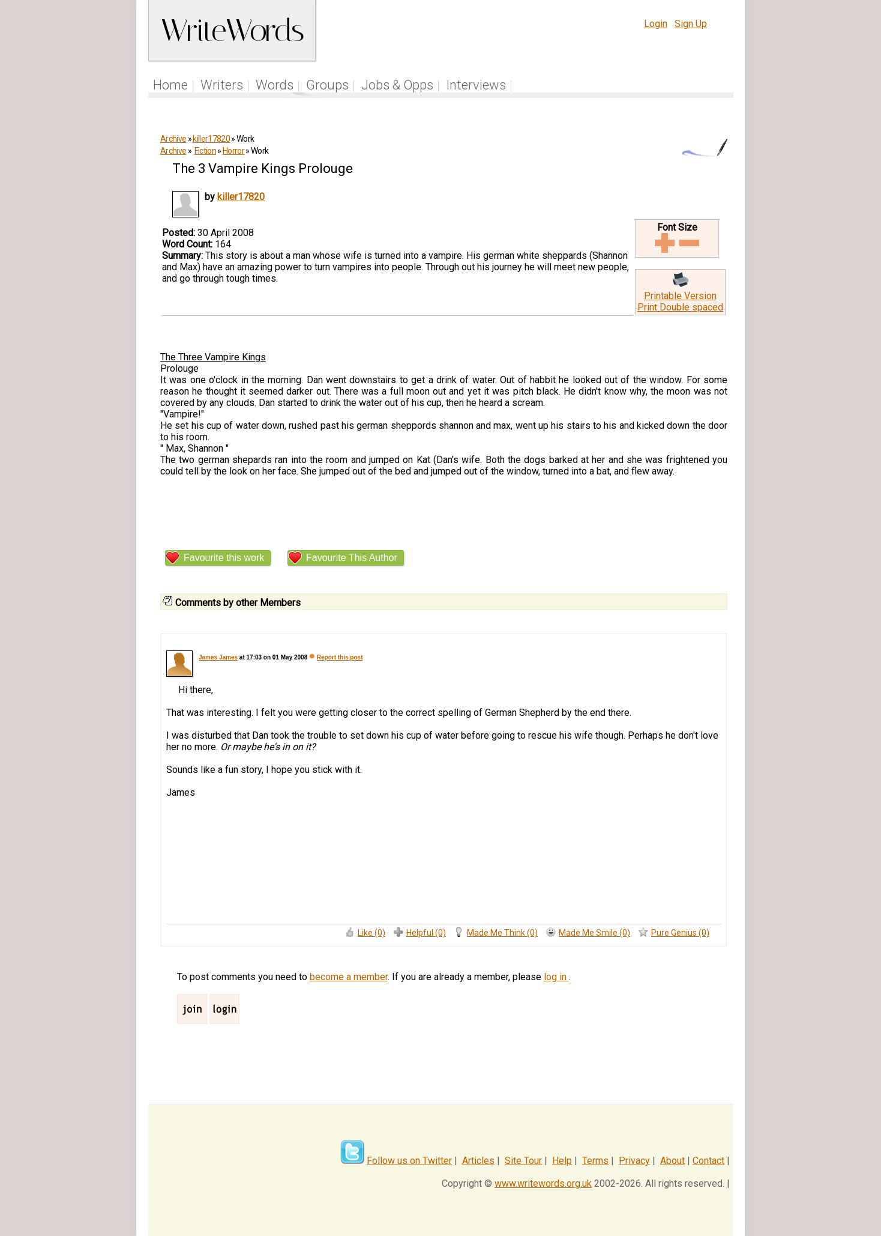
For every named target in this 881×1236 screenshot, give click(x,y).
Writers (221, 84)
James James (218, 657)
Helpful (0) (426, 933)
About (672, 1160)
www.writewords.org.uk (543, 1183)
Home (170, 84)
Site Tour (523, 1160)
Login (655, 23)
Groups (327, 84)
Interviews (476, 84)
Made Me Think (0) (502, 933)
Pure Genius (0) (680, 933)
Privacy (634, 1160)
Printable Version (680, 295)
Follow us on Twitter (409, 1160)
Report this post (340, 657)
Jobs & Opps (397, 84)
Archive (173, 139)
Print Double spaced (680, 307)
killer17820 (211, 139)
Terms (595, 1160)
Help (562, 1160)
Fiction (205, 151)
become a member (349, 977)
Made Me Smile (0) (594, 933)
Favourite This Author (351, 558)
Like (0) (371, 933)
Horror (233, 151)
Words (274, 84)
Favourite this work (224, 558)
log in (556, 977)
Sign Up (691, 23)
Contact (708, 1160)
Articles (478, 1160)
